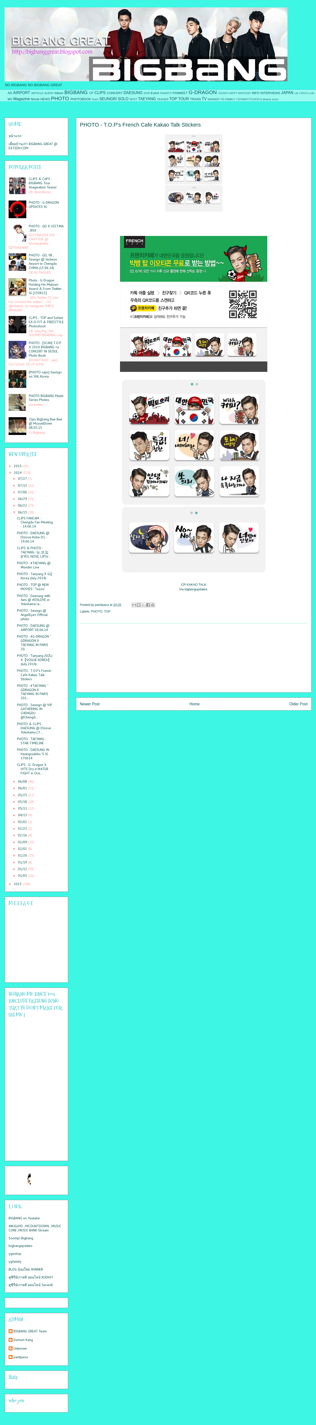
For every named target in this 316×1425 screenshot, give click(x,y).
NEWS (45, 99)
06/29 (23, 499)
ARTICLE (37, 93)
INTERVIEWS (270, 93)
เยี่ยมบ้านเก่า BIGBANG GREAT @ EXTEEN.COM (33, 146)
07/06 (23, 492)
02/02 (23, 848)
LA (296, 93)
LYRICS (303, 93)
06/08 (23, 781)
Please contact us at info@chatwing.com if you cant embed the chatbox (33, 944)
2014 (18, 472)
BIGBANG (76, 92)
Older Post (298, 704)
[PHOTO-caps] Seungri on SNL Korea (45, 374)
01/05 (23, 875)
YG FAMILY (227, 99)
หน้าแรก (15, 136)
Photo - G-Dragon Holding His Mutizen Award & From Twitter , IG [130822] (46, 286)
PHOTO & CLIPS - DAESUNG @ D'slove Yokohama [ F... (34, 728)
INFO (255, 93)
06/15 (23, 512)
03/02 (23, 822)
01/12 (23, 869)
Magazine (21, 99)
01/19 (23, 862)
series (275, 99)
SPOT (133, 99)
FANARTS (166, 93)
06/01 (23, 788)
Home (194, 704)
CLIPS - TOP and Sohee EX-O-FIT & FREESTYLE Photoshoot (46, 321)
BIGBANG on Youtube (24, 1218)
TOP (173, 99)
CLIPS (99, 93)
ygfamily (15, 1261)
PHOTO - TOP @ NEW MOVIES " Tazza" (33, 586)
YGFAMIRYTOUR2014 (249, 99)
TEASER (162, 99)
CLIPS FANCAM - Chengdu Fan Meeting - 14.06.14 (35, 522)
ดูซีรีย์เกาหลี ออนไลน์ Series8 (31, 1285)
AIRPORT (21, 93)
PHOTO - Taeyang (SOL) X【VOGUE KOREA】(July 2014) (34, 659)
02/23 (23, 828)
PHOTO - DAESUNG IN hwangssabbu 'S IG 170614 (33, 753)
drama (267, 99)
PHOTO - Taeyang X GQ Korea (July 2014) (34, 576)
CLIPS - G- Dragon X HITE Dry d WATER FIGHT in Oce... (32, 768)
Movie (35, 99)
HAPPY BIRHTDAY (240, 93)
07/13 (23, 485)
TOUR (183, 99)
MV (10, 99)
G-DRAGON (203, 92)
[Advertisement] (194, 658)
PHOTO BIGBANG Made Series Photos (46, 398)
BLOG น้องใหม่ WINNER (26, 1269)
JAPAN (287, 93)
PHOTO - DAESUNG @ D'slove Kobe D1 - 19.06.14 (33, 537)
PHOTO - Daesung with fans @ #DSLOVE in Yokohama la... (33, 600)
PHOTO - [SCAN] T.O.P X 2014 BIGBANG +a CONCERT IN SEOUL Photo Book (45, 349)
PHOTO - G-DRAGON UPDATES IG (44, 204)
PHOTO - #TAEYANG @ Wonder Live (34, 565)
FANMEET (180, 93)
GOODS (223, 93)
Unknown (20, 1348)
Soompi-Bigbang (21, 1238)
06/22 (23, 505)
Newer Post (90, 704)
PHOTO (60, 98)
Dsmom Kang (23, 1340)
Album (58, 93)
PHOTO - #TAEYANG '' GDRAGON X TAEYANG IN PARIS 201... (32, 691)
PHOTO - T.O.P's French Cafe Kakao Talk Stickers (34, 674)
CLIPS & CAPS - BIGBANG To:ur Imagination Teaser (43, 183)
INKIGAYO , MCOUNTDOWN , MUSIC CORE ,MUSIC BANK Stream (35, 1228)
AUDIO (48, 93)
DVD (147, 93)
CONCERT (114, 93)
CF (91, 93)
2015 (18, 466)
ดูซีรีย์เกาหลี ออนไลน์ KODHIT (31, 1277)
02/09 (23, 842)
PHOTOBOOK (80, 99)
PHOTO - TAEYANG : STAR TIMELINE (31, 741)
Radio (95, 99)
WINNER (213, 99)
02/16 (23, 835)
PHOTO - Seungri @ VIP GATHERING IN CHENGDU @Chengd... (34, 711)
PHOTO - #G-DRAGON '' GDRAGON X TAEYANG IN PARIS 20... (34, 642)
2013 (18, 884)
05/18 (23, 801)
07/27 (23, 478)
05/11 (23, 808)
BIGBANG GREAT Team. (30, 1331)
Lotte (312, 93)
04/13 (23, 815)
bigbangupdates (20, 1245)
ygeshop (15, 1253)
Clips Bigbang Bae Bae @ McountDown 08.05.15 (45, 423)
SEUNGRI (108, 99)
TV (204, 99)
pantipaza (21, 1357)
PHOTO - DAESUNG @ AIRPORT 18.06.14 (33, 627)
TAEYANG (147, 99)
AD (10, 93)
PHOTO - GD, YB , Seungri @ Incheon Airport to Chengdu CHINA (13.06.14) (43, 261)
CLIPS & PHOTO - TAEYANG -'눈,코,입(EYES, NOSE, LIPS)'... (34, 552)
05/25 (23, 795)
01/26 (23, 855)
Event (155, 93)
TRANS (195, 99)
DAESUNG (133, 93)
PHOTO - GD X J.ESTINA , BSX (46, 228)
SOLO (123, 99)
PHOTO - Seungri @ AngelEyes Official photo (32, 614)
